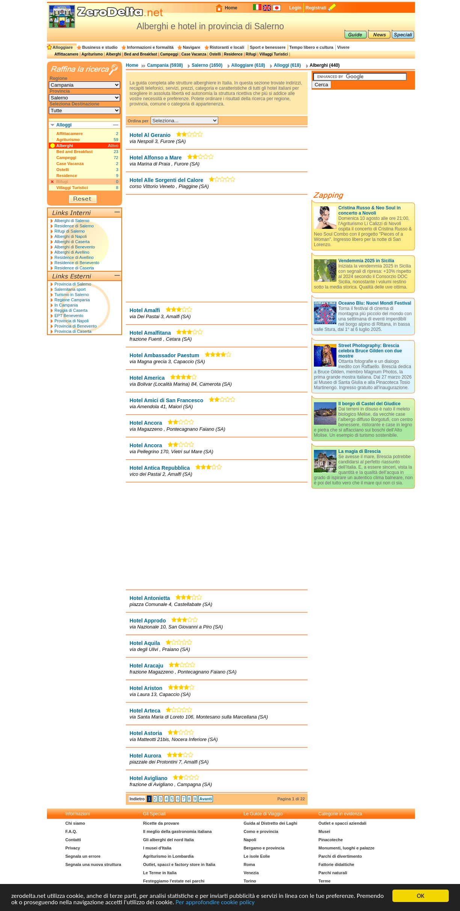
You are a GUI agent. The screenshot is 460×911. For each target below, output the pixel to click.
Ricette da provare (161, 823)
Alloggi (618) (287, 65)
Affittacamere (66, 54)
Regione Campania (72, 300)
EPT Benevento (68, 315)
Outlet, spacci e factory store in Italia (179, 864)
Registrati (316, 8)
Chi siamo (75, 823)
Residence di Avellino (74, 257)
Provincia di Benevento (75, 326)
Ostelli (215, 54)
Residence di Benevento (76, 262)
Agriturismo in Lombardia (168, 856)
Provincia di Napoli (71, 321)
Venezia (251, 872)
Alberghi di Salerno (71, 220)
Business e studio (100, 47)
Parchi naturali (332, 872)
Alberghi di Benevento (74, 247)
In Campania (66, 305)
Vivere (343, 47)
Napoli (250, 839)
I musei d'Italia (157, 848)
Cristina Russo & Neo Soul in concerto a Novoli (369, 210)
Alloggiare (63, 47)
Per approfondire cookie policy (215, 904)
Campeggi (169, 54)
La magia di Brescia (359, 451)
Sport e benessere (267, 47)
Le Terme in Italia (159, 872)
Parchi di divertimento (340, 856)
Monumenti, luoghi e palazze (346, 848)
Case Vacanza (193, 54)
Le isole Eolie (257, 856)
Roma (249, 864)
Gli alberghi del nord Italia (168, 839)
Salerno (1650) (207, 65)
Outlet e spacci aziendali (342, 823)
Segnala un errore (83, 856)
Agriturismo (92, 54)
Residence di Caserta (74, 268)
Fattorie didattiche (336, 864)
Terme (324, 881)
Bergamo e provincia (264, 848)
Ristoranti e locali (227, 47)
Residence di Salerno (74, 226)
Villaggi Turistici (273, 54)
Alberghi (113, 54)
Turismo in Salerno (71, 294)
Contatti (73, 839)
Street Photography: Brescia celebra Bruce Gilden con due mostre (370, 351)
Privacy (72, 848)
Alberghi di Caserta (72, 241)
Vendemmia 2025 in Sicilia (366, 260)
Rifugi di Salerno (69, 231)
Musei (324, 831)
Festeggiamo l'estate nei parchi (173, 881)
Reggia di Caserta (70, 310)
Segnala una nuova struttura (93, 864)
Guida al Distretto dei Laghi (270, 823)
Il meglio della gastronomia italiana (177, 831)
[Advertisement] (217, 248)
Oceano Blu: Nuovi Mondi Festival (374, 303)
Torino (250, 881)
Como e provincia (261, 831)
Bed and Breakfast (140, 54)
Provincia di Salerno (72, 284)
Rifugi (251, 54)
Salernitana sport (70, 289)
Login (295, 8)
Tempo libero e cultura (311, 47)
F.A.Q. (71, 831)
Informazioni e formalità (150, 47)
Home (231, 8)
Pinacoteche (330, 839)
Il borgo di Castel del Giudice (369, 403)
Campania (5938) (165, 65)
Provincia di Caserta (72, 331)
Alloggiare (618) (248, 65)
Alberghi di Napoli (70, 236)
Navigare (191, 47)
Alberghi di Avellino (71, 252)
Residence (233, 54)
